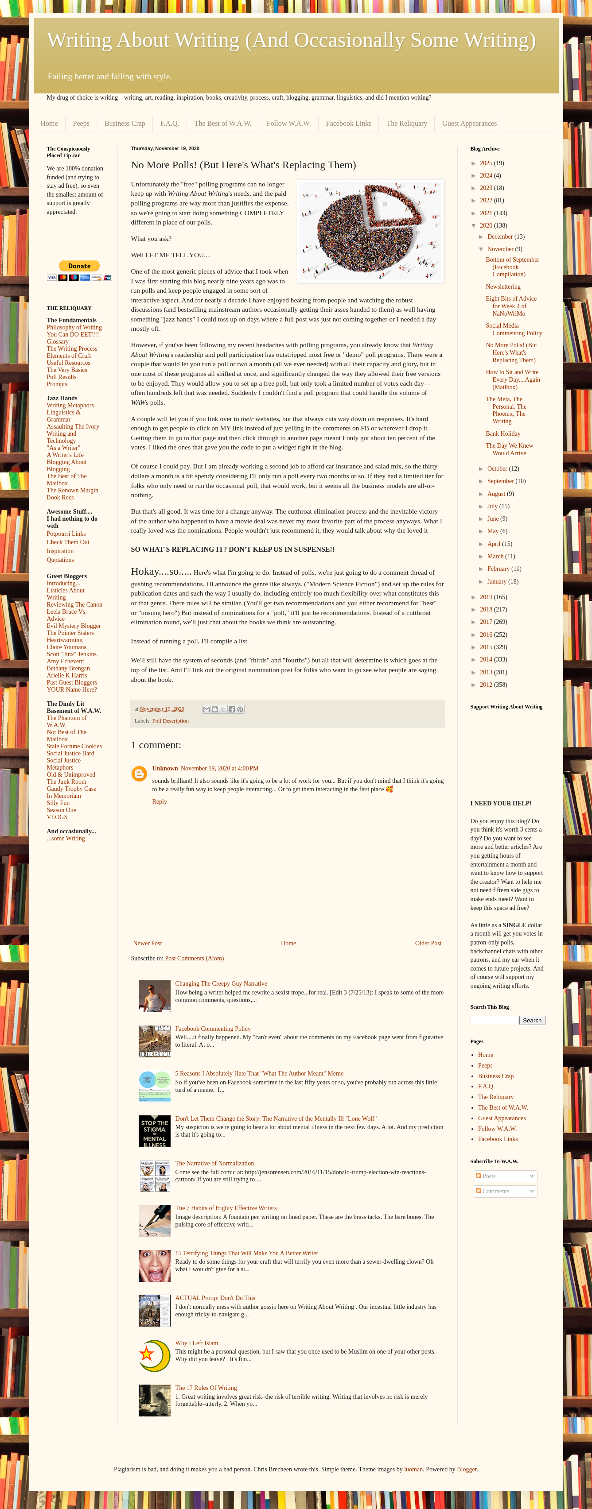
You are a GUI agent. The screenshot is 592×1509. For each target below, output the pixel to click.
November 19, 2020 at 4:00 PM (220, 768)
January (497, 581)
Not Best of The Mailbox (67, 736)
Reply (159, 801)
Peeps (81, 123)
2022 (487, 200)
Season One (62, 810)
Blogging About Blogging (67, 465)
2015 (487, 647)
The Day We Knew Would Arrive (509, 449)
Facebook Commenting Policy (213, 1028)
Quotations (60, 560)
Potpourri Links (66, 533)
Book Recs (60, 497)
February (499, 568)
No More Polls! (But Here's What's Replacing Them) (511, 353)
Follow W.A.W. (289, 123)
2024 (487, 175)
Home (49, 123)
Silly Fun (58, 803)
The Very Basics (67, 370)
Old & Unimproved (71, 774)
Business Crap (125, 123)
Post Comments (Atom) (194, 958)
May (493, 531)
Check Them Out (68, 542)
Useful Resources (68, 363)
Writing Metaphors (70, 405)
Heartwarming (65, 640)
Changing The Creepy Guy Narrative (221, 983)
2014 (487, 659)
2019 (487, 597)
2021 (487, 213)
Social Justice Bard (70, 753)
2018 (487, 609)
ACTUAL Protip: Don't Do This (215, 1298)
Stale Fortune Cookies (74, 746)
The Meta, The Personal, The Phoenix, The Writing (506, 410)
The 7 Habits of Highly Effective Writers (226, 1208)
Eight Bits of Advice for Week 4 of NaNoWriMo (511, 306)
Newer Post (147, 943)
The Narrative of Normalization (214, 1163)
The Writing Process (72, 348)
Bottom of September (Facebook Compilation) (512, 267)
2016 (487, 634)
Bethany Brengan (68, 668)
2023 (487, 188)
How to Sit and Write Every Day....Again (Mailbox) (513, 380)
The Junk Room (66, 781)
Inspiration (60, 551)
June (493, 518)
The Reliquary (406, 123)
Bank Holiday (503, 433)
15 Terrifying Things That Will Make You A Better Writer (246, 1253)
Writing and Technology (62, 437)
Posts (486, 1176)
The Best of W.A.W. (223, 123)
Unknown (165, 768)
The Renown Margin (72, 490)
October (498, 468)
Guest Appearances (469, 123)
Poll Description (170, 721)
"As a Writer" (64, 448)
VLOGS (57, 817)
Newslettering (503, 286)
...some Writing (66, 838)
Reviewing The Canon (75, 604)
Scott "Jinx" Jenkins (72, 654)
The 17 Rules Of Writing (206, 1388)
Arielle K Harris (67, 675)
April (494, 544)
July (493, 506)
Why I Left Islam (196, 1343)
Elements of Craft (69, 355)
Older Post (428, 943)
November (501, 249)
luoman (413, 1469)
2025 (487, 163)
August (497, 494)
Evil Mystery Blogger (74, 626)
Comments (493, 1191)
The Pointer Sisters (70, 633)
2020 (487, 225)
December (500, 236)
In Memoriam (64, 796)
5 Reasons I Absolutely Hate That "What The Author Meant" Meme (259, 1073)
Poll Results (62, 377)
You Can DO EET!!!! (73, 334)
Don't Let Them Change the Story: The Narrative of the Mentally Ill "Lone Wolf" (276, 1118)
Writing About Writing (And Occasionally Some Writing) (291, 39)
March (496, 556)
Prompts (57, 384)
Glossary (58, 341)
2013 (487, 672)
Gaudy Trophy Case (72, 788)
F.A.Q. (169, 123)
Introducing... (64, 583)
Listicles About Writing (66, 594)
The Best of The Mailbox (67, 480)
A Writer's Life (65, 455)
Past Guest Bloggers (72, 682)
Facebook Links (349, 123)
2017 (487, 622)
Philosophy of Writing (74, 327)
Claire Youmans (66, 647)
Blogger (466, 1469)
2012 (487, 684)
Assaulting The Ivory (73, 426)
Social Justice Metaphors (64, 764)
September (501, 481)
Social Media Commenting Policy (514, 329)
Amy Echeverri (66, 661)
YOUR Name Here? (72, 689)
